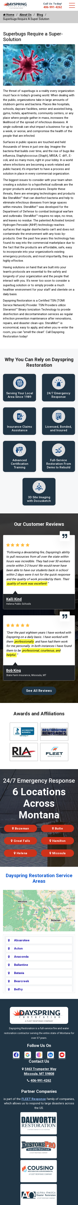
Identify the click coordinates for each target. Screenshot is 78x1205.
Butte (57, 828)
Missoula (57, 853)
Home (8, 14)
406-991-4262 (52, 7)
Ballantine (21, 965)
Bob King (13, 670)
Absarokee (22, 940)
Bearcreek (21, 981)
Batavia (19, 973)
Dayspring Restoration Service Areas (39, 878)
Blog (40, 14)
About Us (26, 14)
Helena (20, 853)
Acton (18, 948)
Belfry (18, 989)
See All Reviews (39, 691)
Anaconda (21, 956)
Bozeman (20, 828)
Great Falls (20, 841)
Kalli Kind (14, 599)
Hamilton (57, 841)
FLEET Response (34, 1099)
